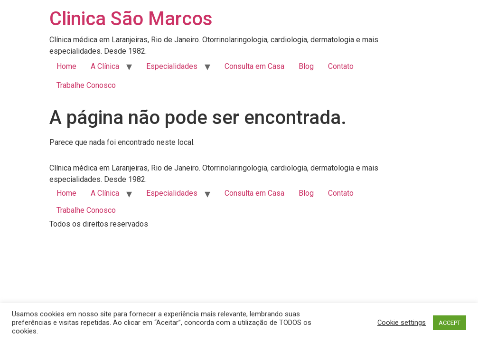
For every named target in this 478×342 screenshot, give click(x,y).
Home (66, 66)
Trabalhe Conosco (86, 85)
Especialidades (171, 66)
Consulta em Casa (254, 66)
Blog (306, 66)
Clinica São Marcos (131, 19)
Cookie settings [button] (401, 322)
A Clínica (105, 66)
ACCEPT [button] (449, 322)
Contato (341, 66)
